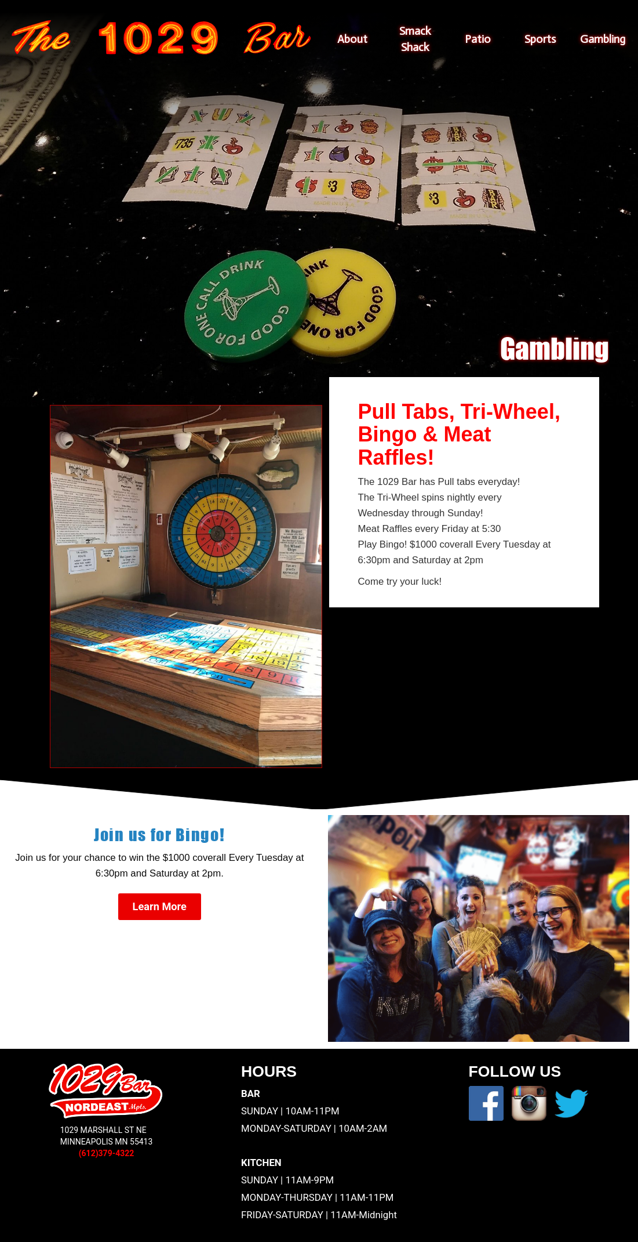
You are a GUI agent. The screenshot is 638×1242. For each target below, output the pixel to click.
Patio (478, 39)
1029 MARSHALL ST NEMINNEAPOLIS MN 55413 (106, 1135)
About (352, 39)
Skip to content (321, 16)
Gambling (602, 39)
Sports (540, 39)
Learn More (160, 906)
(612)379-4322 (106, 1153)
